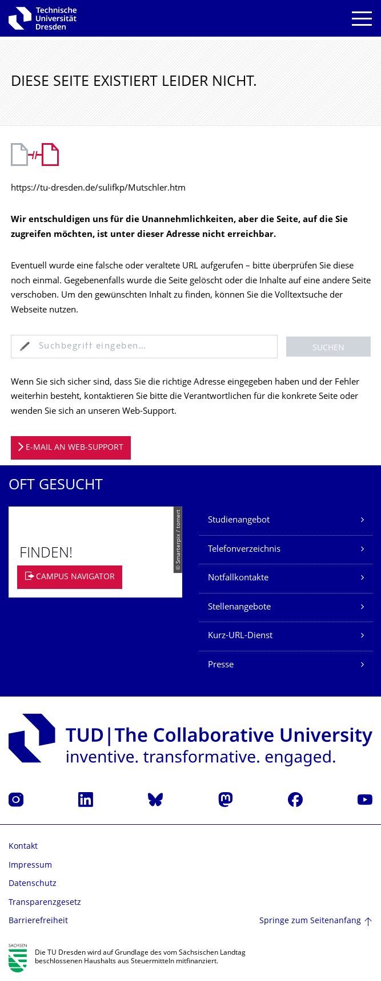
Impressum (30, 865)
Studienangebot (239, 520)
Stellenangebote (239, 607)
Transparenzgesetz (45, 903)
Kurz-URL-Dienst (240, 636)
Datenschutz (33, 884)
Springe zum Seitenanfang (310, 921)
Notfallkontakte (238, 578)
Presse (221, 665)
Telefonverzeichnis (244, 549)
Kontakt (23, 847)
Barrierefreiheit (38, 921)
